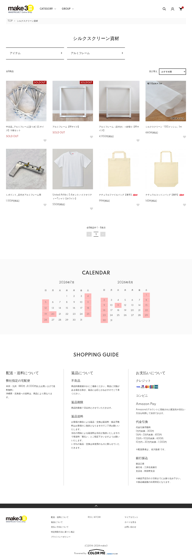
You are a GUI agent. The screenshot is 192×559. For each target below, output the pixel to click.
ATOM (97, 517)
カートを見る (130, 522)
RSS (90, 517)
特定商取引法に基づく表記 (62, 532)
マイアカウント (131, 517)
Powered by (96, 551)
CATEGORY (46, 9)
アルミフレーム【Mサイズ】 (66, 127)
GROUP (66, 9)
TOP (10, 21)
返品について (57, 522)
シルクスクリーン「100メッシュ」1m (164, 127)
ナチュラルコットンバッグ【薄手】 (165, 195)
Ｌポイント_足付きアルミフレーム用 (23, 195)
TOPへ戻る (96, 506)
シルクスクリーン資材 (27, 21)
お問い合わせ (130, 527)
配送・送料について (60, 517)
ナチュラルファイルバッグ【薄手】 (118, 195)
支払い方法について (60, 527)
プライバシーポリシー (60, 537)
